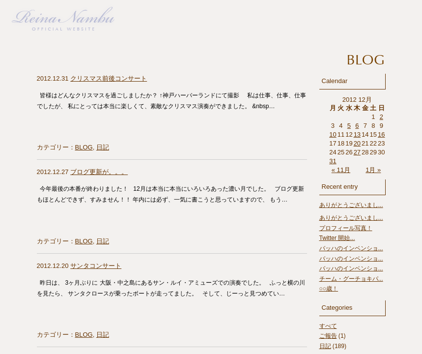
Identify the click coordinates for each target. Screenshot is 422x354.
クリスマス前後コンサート (108, 78)
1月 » (373, 170)
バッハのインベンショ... (351, 248)
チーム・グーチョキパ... (351, 278)
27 (357, 152)
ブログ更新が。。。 (99, 172)
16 (381, 134)
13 (357, 134)
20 (357, 143)
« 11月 (341, 170)
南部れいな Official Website (63, 15)
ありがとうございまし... (351, 205)
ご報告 (328, 335)
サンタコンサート (95, 265)
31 (332, 161)
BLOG (84, 147)
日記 (102, 147)
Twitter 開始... (337, 238)
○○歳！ (328, 288)
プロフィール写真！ (345, 228)
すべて (328, 326)
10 (332, 134)
